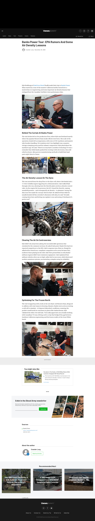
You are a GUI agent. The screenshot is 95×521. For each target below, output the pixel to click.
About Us (28, 508)
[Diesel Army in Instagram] (43, 503)
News (9, 31)
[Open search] (80, 26)
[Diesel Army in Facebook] (47, 503)
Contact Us (37, 508)
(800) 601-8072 (26, 427)
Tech (15, 31)
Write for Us (57, 508)
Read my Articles (37, 449)
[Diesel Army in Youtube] (51, 503)
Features (33, 31)
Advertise (66, 508)
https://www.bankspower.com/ (30, 425)
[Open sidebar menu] (2, 26)
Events (26, 31)
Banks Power (65, 81)
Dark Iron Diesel (39, 81)
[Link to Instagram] (84, 26)
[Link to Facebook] (88, 26)
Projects (20, 31)
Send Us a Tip (47, 508)
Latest (4, 31)
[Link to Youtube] (92, 26)
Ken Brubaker (46, 377)
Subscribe (43, 404)
